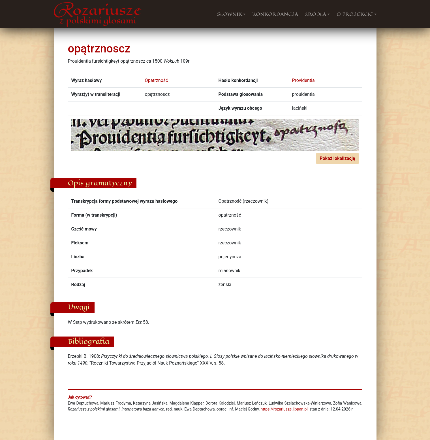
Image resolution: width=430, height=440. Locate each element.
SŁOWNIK (229, 14)
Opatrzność (156, 80)
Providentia (303, 80)
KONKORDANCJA (275, 14)
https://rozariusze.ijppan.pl (283, 409)
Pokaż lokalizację (337, 158)
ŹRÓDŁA (316, 14)
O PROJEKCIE (355, 14)
